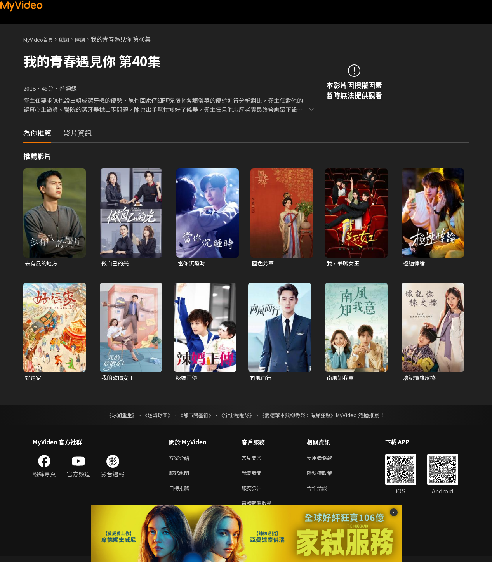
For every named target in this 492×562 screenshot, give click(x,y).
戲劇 (70, 39)
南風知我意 (341, 378)
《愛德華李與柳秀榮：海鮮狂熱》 (303, 416)
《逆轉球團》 (153, 416)
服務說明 (180, 476)
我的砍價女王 (118, 378)
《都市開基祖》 (194, 416)
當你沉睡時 (192, 263)
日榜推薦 (180, 492)
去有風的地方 (42, 263)
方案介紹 (180, 459)
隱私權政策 (326, 476)
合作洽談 (323, 492)
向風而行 (261, 378)
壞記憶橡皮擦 (420, 378)
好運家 (33, 378)
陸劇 (88, 39)
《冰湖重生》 (115, 416)
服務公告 (253, 492)
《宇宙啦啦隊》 (238, 416)
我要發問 (253, 476)
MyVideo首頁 (41, 39)
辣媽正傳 (187, 378)
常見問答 (253, 459)
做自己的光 (115, 263)
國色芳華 (263, 263)
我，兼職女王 (344, 263)
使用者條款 (326, 459)
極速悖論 (414, 263)
